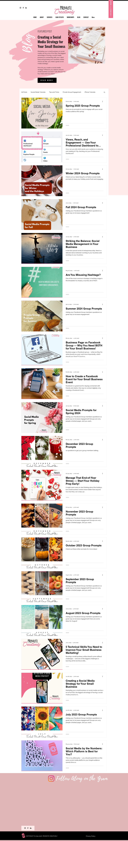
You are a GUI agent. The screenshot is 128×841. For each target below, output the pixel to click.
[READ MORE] (47, 80)
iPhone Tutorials (90, 92)
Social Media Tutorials (38, 92)
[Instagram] (20, 8)
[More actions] (103, 101)
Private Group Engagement (72, 92)
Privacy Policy (90, 836)
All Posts (24, 92)
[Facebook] (23, 8)
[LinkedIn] (26, 8)
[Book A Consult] (111, 9)
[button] (104, 92)
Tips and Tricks (54, 92)
